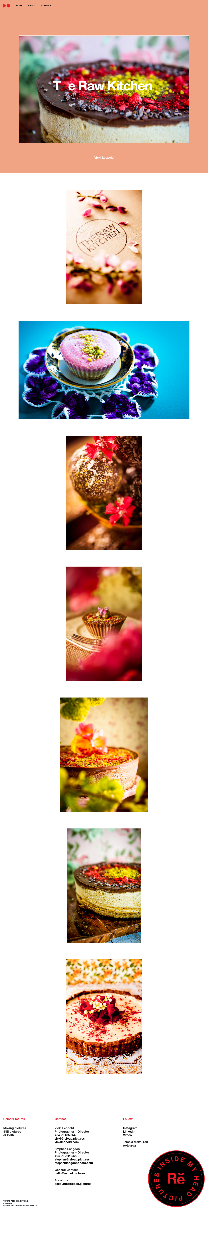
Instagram (130, 1128)
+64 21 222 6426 (66, 1156)
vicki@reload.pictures (70, 1138)
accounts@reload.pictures (73, 1184)
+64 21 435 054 (65, 1135)
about (31, 6)
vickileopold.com (67, 1142)
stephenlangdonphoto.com (74, 1163)
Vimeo (127, 1135)
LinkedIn (129, 1131)
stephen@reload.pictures (72, 1159)
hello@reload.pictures (70, 1173)
